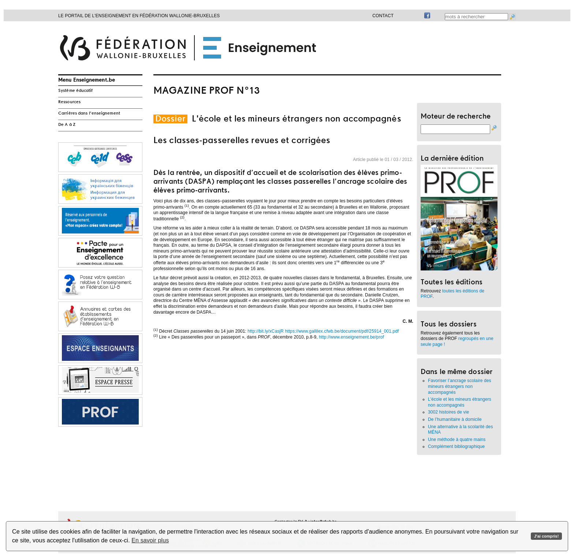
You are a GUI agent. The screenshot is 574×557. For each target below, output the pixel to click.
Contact (383, 15)
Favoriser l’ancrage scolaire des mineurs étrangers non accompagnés (459, 386)
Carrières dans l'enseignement (89, 113)
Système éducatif (75, 91)
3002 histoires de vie (448, 412)
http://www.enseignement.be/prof (351, 337)
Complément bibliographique (456, 446)
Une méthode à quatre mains (456, 439)
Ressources (69, 102)
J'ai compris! (546, 536)
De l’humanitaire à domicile (455, 419)
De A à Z (66, 125)
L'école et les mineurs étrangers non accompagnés (459, 402)
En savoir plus (150, 540)
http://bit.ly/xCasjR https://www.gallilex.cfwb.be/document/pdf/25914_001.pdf (323, 331)
